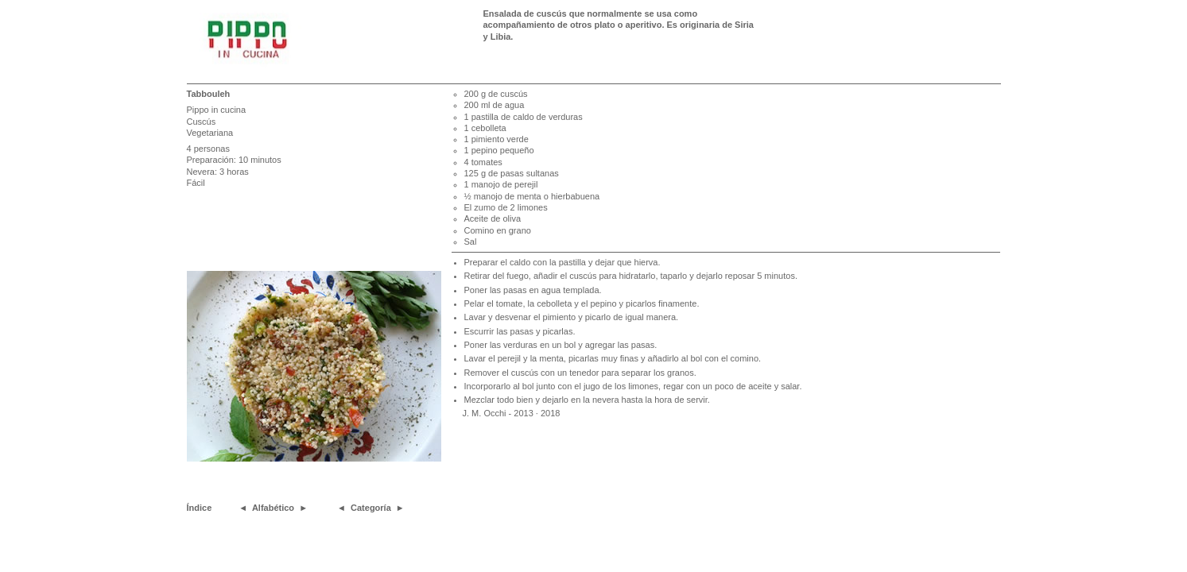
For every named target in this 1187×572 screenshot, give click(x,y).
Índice (199, 507)
